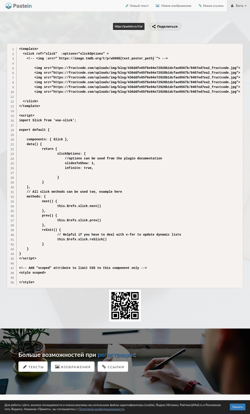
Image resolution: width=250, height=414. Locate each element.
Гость (238, 5)
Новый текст (137, 5)
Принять (237, 407)
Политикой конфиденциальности (101, 409)
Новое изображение (173, 5)
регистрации (116, 354)
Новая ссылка (210, 5)
